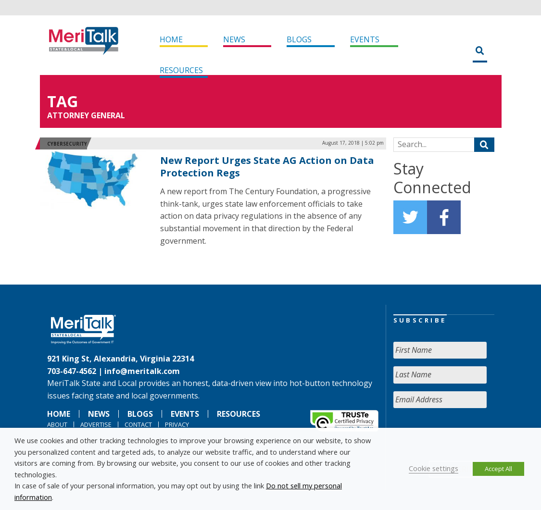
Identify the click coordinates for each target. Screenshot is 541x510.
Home (171, 39)
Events (364, 39)
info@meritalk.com (142, 371)
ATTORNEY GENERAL (86, 115)
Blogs (299, 39)
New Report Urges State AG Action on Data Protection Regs (267, 166)
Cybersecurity (67, 143)
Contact (138, 424)
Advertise (96, 424)
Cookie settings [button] (433, 468)
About (57, 424)
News (234, 39)
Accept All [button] (498, 468)
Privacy (177, 424)
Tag (62, 101)
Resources (181, 70)
